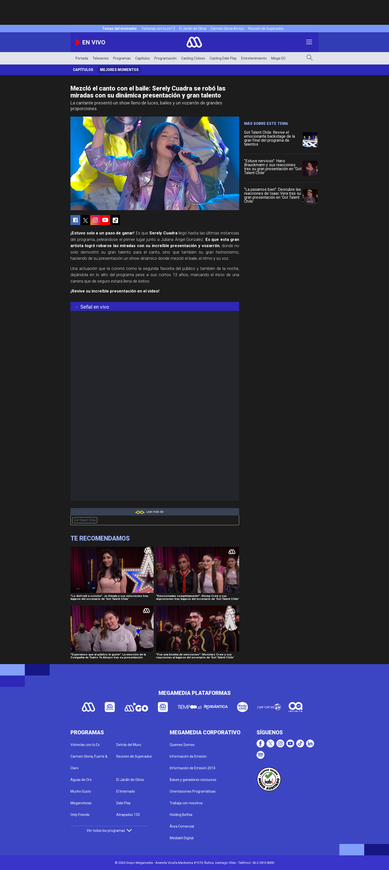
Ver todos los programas (109, 831)
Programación (165, 58)
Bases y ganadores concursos (193, 780)
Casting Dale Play (223, 58)
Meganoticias (81, 803)
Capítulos (142, 58)
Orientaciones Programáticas (193, 791)
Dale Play (123, 803)
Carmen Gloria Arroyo (227, 29)
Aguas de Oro (81, 780)
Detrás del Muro (128, 745)
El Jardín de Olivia (192, 29)
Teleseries (101, 58)
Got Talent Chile (85, 520)
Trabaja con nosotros (186, 803)
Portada (81, 58)
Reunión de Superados (266, 29)
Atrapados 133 (128, 815)
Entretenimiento (254, 58)
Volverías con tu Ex (85, 745)
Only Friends (80, 815)
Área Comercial (182, 826)
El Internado (125, 791)
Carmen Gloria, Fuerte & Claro (88, 762)
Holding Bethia (181, 815)
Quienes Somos (182, 745)
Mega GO (278, 58)
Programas (122, 58)
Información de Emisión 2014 (192, 768)
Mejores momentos (119, 70)
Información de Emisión (188, 756)
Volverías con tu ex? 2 (158, 29)
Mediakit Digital (182, 838)
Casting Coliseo (193, 58)
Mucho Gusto (80, 791)
